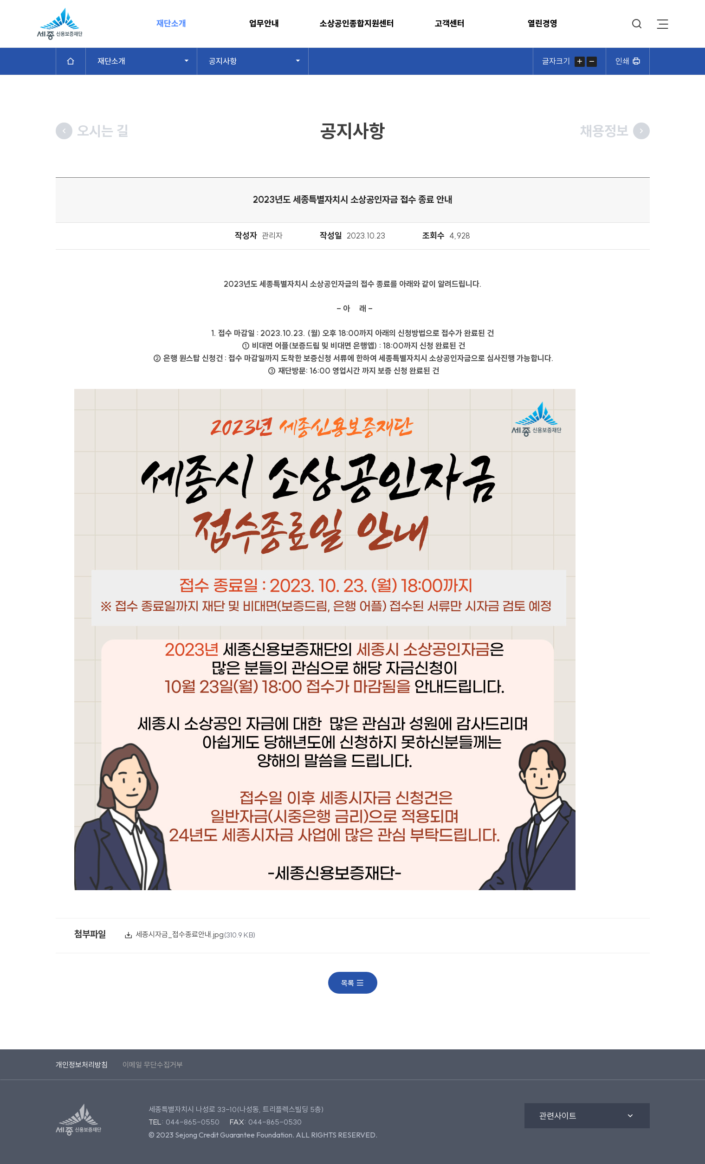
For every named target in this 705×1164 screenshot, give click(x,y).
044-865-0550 (193, 1121)
